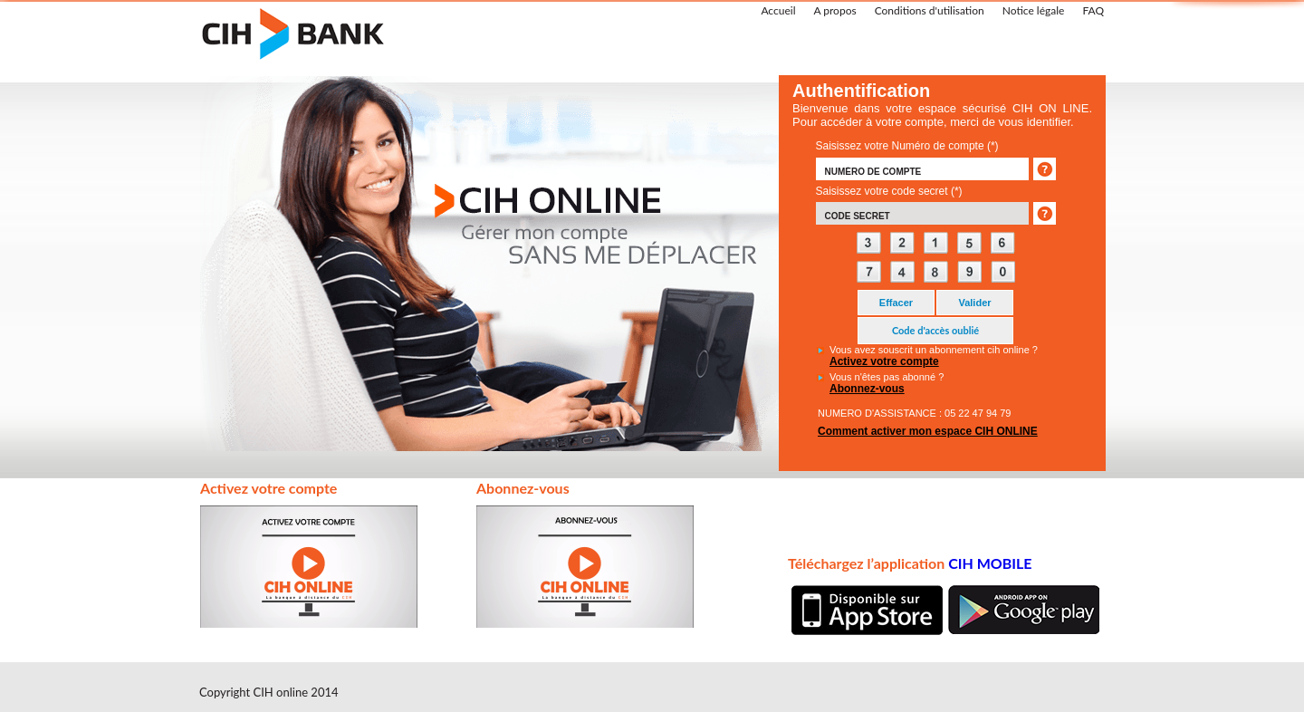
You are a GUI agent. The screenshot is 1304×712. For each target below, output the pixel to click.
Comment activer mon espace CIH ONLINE (928, 431)
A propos (834, 10)
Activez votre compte (884, 361)
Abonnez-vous (867, 388)
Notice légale (1033, 10)
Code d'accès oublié (935, 330)
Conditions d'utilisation (929, 10)
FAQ (1093, 10)
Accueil (778, 10)
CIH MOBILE (989, 563)
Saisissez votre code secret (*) (889, 191)
